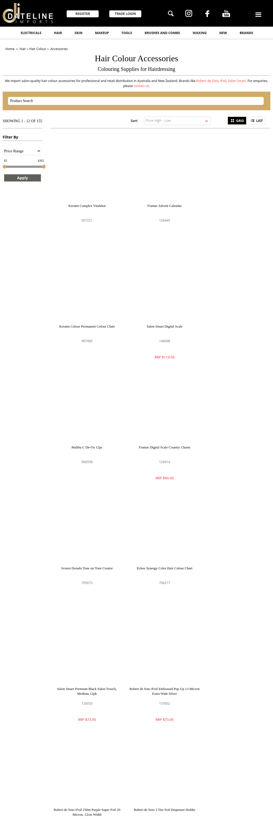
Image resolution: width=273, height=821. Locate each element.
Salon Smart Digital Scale (85, 319)
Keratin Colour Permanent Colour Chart (231, 202)
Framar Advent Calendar (158, 202)
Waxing (199, 33)
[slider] (4, 167)
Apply (22, 177)
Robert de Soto (207, 81)
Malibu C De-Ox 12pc (158, 319)
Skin (78, 33)
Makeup (102, 33)
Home (10, 49)
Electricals (31, 33)
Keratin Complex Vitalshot (84, 202)
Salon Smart (237, 81)
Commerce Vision (89, 811)
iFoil (223, 81)
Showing (22, 121)
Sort (134, 120)
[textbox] (131, 101)
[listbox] (177, 121)
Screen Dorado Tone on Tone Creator (85, 436)
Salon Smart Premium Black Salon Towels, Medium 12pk (231, 438)
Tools (126, 33)
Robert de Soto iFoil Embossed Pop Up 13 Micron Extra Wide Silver (84, 555)
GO (193, 659)
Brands (246, 33)
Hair (58, 33)
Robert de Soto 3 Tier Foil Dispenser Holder (231, 553)
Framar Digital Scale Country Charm (231, 319)
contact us (141, 86)
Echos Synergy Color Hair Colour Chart (158, 436)
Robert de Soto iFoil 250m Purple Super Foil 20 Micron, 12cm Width (158, 555)
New (223, 33)
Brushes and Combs (162, 33)
